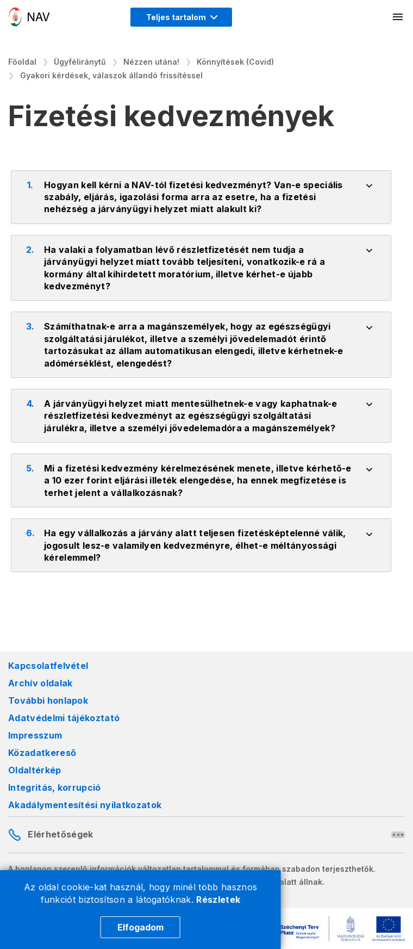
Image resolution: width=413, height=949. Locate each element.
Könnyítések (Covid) (235, 61)
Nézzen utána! (151, 61)
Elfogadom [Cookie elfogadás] (140, 927)
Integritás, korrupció (54, 787)
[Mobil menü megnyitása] (398, 16)
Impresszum (35, 735)
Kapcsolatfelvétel (48, 665)
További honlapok (48, 700)
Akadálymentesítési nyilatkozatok (84, 804)
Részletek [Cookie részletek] (218, 899)
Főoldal (22, 61)
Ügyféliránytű (80, 61)
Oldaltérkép (34, 770)
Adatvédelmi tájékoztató (64, 717)
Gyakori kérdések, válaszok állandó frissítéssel (111, 75)
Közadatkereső (42, 752)
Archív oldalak (40, 683)
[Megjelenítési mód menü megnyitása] (181, 17)
